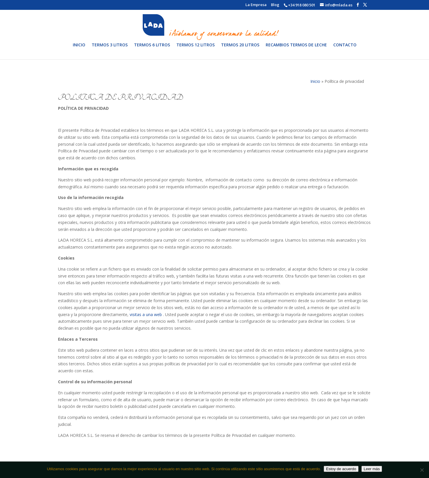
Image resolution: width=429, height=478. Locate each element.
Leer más (372, 469)
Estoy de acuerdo (341, 469)
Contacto (344, 49)
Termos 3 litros (110, 49)
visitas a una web (146, 314)
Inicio (79, 49)
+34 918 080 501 (301, 5)
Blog (275, 5)
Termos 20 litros (240, 49)
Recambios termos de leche (296, 49)
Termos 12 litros (195, 49)
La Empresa (256, 5)
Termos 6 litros (152, 49)
